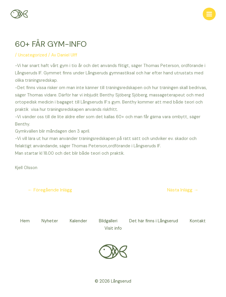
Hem (25, 221)
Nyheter (49, 221)
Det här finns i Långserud (153, 221)
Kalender (78, 221)
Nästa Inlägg (182, 190)
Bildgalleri (108, 221)
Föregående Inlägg (50, 190)
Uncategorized (32, 55)
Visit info (113, 228)
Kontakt (198, 221)
